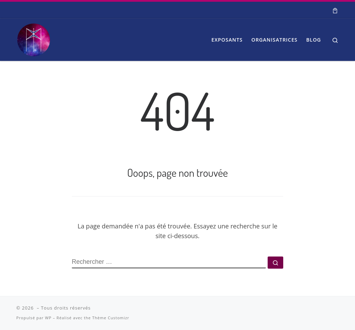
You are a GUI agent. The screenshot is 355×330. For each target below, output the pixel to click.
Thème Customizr (110, 317)
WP (48, 317)
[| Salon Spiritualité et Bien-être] (33, 38)
